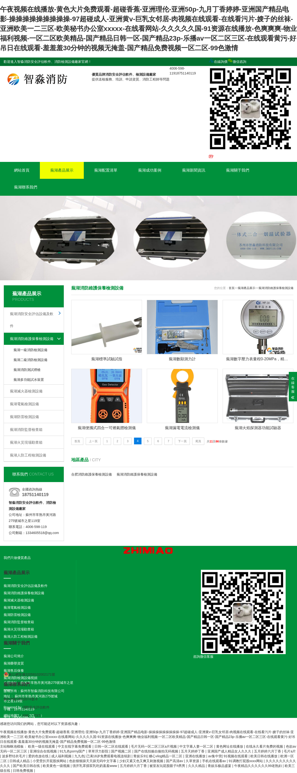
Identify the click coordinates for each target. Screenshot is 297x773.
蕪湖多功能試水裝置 (29, 380)
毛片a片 (290, 751)
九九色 (79, 756)
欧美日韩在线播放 (264, 756)
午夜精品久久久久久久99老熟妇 (258, 766)
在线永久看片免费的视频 (265, 746)
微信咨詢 (251, 106)
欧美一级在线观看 (42, 746)
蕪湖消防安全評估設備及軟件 (31, 320)
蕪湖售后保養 (14, 670)
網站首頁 (21, 170)
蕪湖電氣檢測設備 (24, 404)
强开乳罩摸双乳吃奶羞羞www (95, 766)
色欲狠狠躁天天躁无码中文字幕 (93, 761)
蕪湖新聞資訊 (193, 170)
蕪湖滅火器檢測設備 (26, 391)
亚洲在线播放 (195, 756)
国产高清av (175, 761)
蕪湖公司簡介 (14, 656)
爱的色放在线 (39, 756)
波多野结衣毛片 (14, 756)
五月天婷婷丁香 (193, 751)
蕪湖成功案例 (149, 170)
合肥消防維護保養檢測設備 (91, 474)
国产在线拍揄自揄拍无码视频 (156, 751)
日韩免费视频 (23, 771)
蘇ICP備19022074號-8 (20, 699)
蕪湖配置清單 (105, 170)
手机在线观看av (214, 761)
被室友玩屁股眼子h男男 (167, 766)
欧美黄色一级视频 (57, 766)
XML (25, 715)
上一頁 (93, 441)
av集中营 (215, 756)
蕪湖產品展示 (61, 170)
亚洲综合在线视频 (44, 751)
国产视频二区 (121, 751)
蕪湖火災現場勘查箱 (26, 442)
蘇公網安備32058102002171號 (29, 674)
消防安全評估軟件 (36, 707)
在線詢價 (218, 62)
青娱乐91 (140, 756)
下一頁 (182, 441)
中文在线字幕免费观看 (75, 746)
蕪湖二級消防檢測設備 (30, 360)
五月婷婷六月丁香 (268, 751)
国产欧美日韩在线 (27, 766)
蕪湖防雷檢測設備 (24, 417)
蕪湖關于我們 (237, 170)
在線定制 (218, 157)
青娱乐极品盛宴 (220, 766)
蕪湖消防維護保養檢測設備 (31, 339)
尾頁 (198, 441)
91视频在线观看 (236, 756)
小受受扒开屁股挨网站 (50, 761)
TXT (37, 715)
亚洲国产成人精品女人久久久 (229, 751)
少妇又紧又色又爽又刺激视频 (141, 761)
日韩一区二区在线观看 (111, 746)
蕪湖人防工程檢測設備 (28, 455)
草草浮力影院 (98, 751)
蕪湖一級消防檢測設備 (30, 350)
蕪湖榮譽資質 (14, 663)
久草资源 (193, 761)
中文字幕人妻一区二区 (196, 746)
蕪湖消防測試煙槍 (27, 370)
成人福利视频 (61, 756)
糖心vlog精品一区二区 (166, 756)
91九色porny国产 (73, 751)
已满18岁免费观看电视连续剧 (108, 756)
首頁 (231, 288)
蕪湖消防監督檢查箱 (26, 429)
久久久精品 (197, 766)
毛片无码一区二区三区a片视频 (154, 746)
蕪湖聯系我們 (25, 187)
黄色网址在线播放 (230, 746)
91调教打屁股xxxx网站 (246, 761)
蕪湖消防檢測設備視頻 (20, 678)
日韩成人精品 (20, 761)
